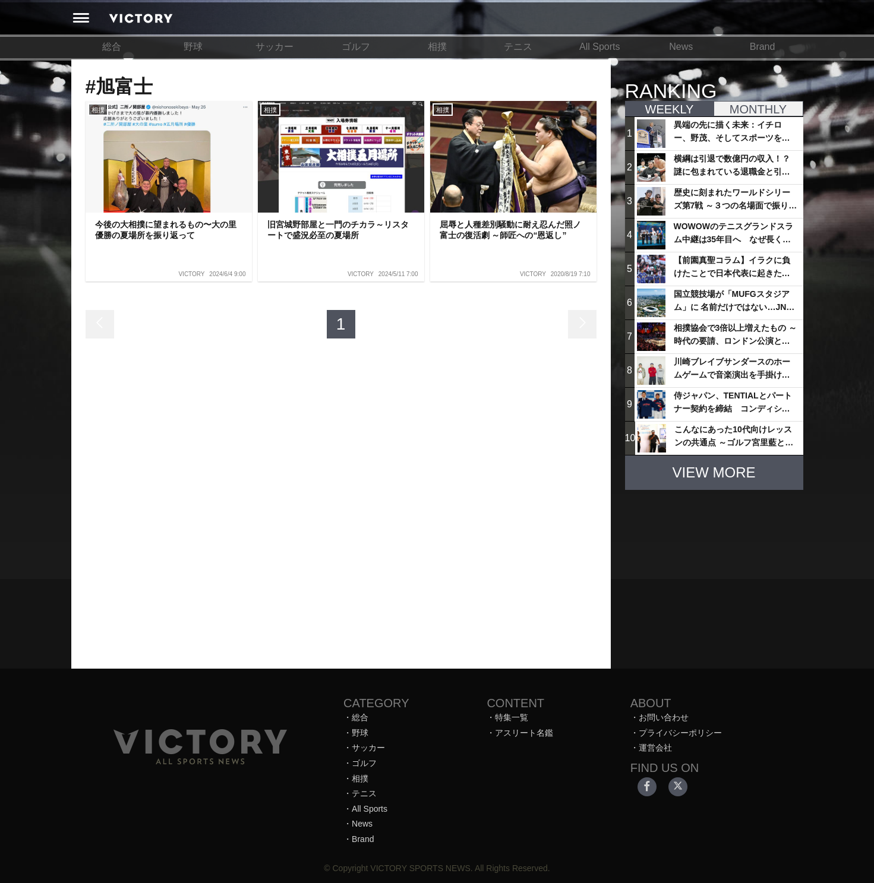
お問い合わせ (664, 717)
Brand (762, 47)
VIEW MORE (713, 472)
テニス (518, 47)
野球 (193, 47)
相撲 (437, 47)
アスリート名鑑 (524, 733)
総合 (111, 47)
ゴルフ (356, 47)
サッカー (274, 47)
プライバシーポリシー (680, 733)
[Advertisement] (714, 573)
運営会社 (655, 747)
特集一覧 (511, 717)
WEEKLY (669, 109)
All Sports (599, 47)
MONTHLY (758, 109)
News (681, 47)
